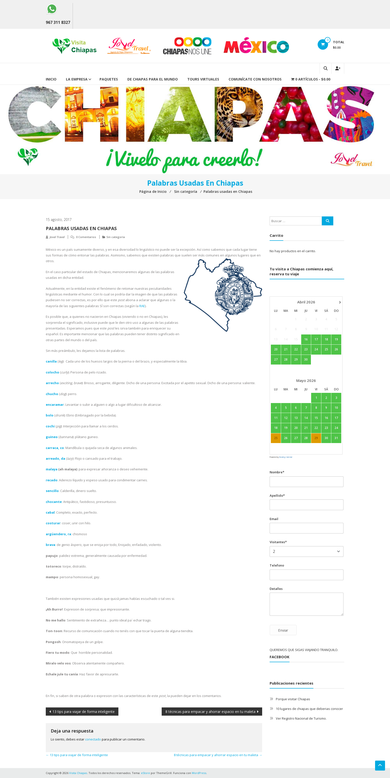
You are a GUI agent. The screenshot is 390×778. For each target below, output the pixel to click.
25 (326, 349)
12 (286, 418)
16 (306, 339)
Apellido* (277, 495)
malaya (51, 469)
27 (276, 360)
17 (316, 339)
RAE (142, 306)
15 (316, 418)
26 (336, 349)
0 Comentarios (86, 237)
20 (276, 349)
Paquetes (108, 79)
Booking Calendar (285, 457)
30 (306, 360)
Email (274, 519)
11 (276, 418)
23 (306, 349)
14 (306, 418)
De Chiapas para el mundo (152, 79)
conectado (93, 739)
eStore (145, 773)
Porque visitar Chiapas (293, 699)
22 (296, 349)
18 (326, 339)
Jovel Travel (56, 237)
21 (286, 349)
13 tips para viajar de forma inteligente (83, 711)
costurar (53, 523)
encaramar (55, 404)
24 (316, 349)
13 (296, 418)
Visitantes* (278, 542)
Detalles (276, 588)
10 (336, 408)
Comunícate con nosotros (255, 79)
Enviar (283, 630)
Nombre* (277, 472)
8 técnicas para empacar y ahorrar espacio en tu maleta (210, 711)
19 (336, 339)
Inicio (51, 79)
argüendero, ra (58, 534)
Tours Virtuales (203, 79)
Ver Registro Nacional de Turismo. (301, 718)
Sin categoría (115, 237)
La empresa (77, 79)
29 (296, 360)
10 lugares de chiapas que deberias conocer (309, 708)
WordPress (199, 773)
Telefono (277, 565)
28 (286, 360)
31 (336, 438)
